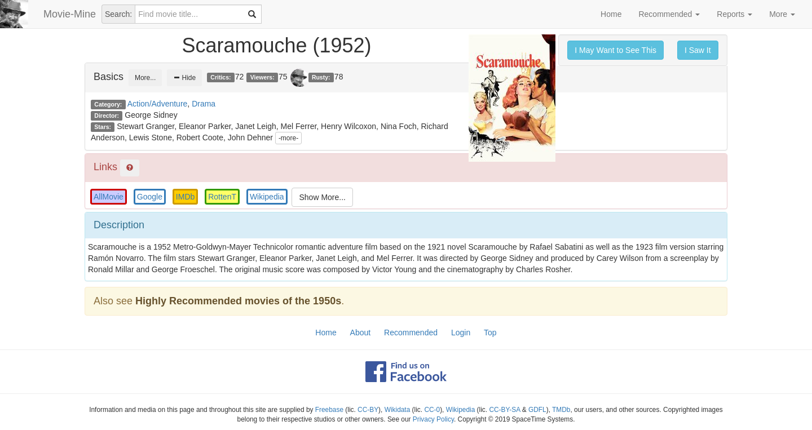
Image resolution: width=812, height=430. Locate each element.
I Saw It (698, 50)
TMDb (561, 410)
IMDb (185, 196)
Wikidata (398, 410)
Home (611, 14)
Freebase (329, 410)
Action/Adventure (157, 103)
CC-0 (432, 410)
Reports (734, 14)
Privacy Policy (433, 419)
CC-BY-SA (504, 410)
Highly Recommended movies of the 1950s (238, 301)
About (360, 332)
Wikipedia (267, 196)
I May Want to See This (615, 50)
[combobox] (198, 14)
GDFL (537, 410)
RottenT (222, 196)
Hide (184, 78)
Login (460, 332)
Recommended (669, 14)
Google (149, 196)
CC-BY (368, 410)
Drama (203, 103)
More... (145, 78)
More (782, 14)
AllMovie (108, 196)
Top (490, 332)
